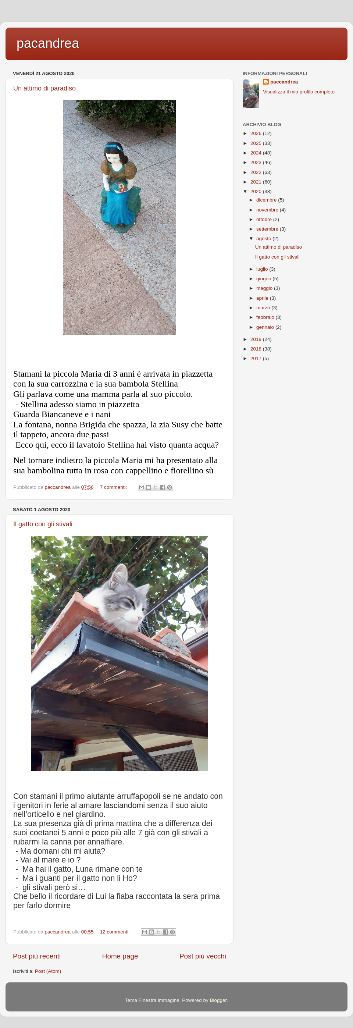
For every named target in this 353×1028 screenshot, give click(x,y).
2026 (256, 133)
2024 (256, 153)
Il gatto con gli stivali (42, 524)
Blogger (218, 1000)
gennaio (265, 327)
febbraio (266, 317)
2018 (256, 349)
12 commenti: (115, 932)
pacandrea (48, 43)
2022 (256, 172)
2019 (256, 339)
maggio (265, 288)
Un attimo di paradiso (44, 88)
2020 (256, 191)
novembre (268, 210)
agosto (264, 238)
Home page (120, 956)
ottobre (264, 219)
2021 (256, 182)
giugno (264, 278)
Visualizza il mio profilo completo (299, 92)
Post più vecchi (202, 956)
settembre (268, 229)
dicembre (267, 200)
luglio (262, 269)
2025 (256, 143)
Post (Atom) (48, 971)
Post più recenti (37, 956)
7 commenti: (114, 487)
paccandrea (284, 82)
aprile (263, 298)
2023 (256, 162)
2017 (256, 358)
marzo (263, 307)
